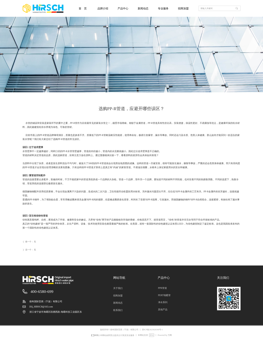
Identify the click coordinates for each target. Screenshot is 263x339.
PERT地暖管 (164, 295)
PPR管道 (162, 288)
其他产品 (162, 309)
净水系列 (162, 302)
